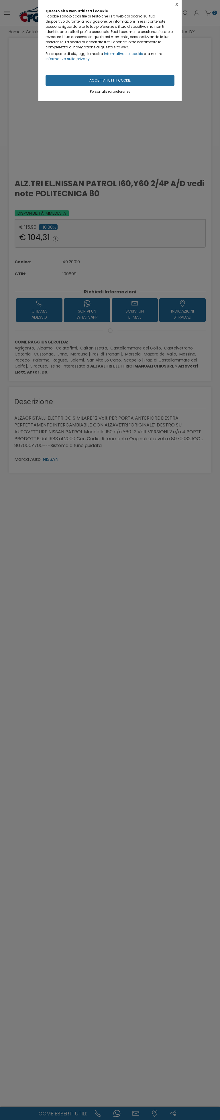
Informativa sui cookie (123, 53)
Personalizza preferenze (110, 91)
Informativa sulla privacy (68, 58)
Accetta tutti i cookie (110, 80)
